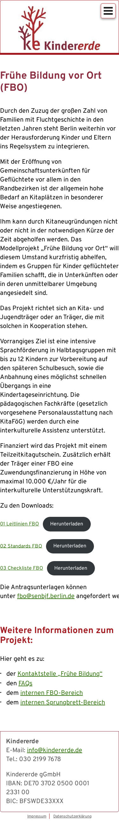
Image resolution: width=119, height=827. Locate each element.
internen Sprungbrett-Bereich (62, 703)
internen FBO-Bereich (51, 693)
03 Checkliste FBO (21, 568)
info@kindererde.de (54, 750)
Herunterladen (66, 524)
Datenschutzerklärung (72, 816)
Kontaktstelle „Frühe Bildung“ (59, 674)
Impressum (36, 816)
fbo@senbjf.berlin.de (46, 596)
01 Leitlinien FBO (19, 524)
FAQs (25, 684)
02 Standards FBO (21, 546)
